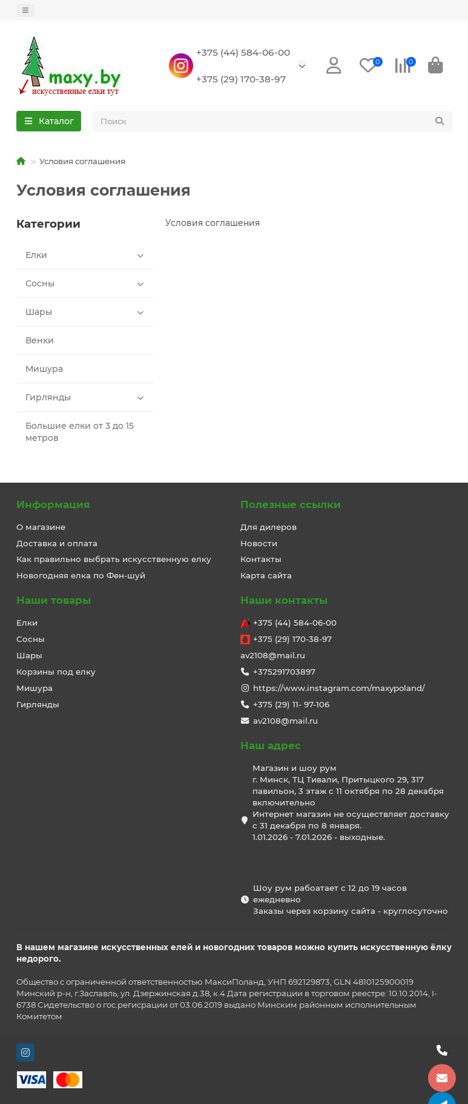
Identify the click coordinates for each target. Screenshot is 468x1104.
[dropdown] (25, 10)
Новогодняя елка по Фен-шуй (80, 576)
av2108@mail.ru (272, 656)
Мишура (44, 369)
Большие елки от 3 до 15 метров (79, 432)
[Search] (272, 121)
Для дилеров (268, 527)
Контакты (261, 559)
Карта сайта (266, 576)
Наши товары (53, 601)
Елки (86, 256)
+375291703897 (284, 672)
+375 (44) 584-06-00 (243, 52)
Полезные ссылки (290, 504)
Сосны (86, 284)
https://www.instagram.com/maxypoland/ (339, 688)
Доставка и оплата (56, 543)
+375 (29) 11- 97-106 (291, 705)
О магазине (40, 527)
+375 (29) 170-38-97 (241, 79)
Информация (53, 504)
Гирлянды (86, 398)
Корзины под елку (56, 672)
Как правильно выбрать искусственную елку (113, 559)
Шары (86, 312)
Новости (258, 543)
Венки (39, 340)
